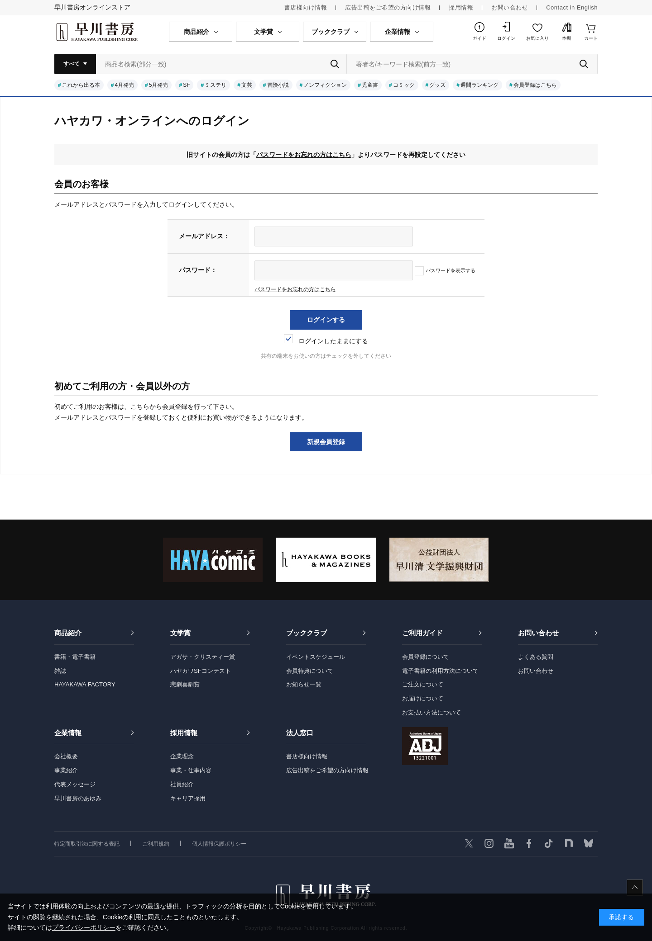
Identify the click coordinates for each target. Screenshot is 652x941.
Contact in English (572, 7)
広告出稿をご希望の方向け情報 (388, 7)
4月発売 (124, 85)
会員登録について (425, 656)
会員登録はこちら (535, 85)
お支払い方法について (431, 712)
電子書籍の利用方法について (440, 670)
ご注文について (422, 684)
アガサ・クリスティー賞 (202, 656)
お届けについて (422, 698)
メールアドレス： (204, 236)
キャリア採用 (188, 798)
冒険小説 (278, 85)
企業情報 (68, 733)
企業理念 (182, 756)
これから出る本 (81, 85)
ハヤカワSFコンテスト (200, 670)
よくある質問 (535, 656)
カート (591, 38)
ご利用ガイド (422, 633)
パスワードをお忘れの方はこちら (303, 154)
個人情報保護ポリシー (219, 844)
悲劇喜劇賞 (185, 684)
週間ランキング (479, 85)
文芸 (246, 85)
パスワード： (198, 270)
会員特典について (309, 670)
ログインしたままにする (326, 341)
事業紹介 (66, 770)
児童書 (370, 85)
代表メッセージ (75, 784)
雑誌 (60, 670)
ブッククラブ (306, 633)
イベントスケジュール (315, 656)
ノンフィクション (325, 85)
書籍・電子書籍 (75, 656)
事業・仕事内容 (190, 770)
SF (186, 85)
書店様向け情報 (305, 7)
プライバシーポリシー (83, 927)
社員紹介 (182, 784)
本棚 (566, 38)
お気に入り (537, 38)
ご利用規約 (155, 844)
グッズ (437, 85)
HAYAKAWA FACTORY (84, 684)
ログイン (506, 38)
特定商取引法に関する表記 (87, 844)
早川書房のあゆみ (77, 798)
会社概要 (66, 756)
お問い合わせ (509, 7)
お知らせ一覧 (303, 684)
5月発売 (158, 85)
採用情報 (461, 7)
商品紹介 (68, 633)
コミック (404, 85)
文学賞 (180, 633)
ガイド (479, 38)
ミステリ (215, 85)
